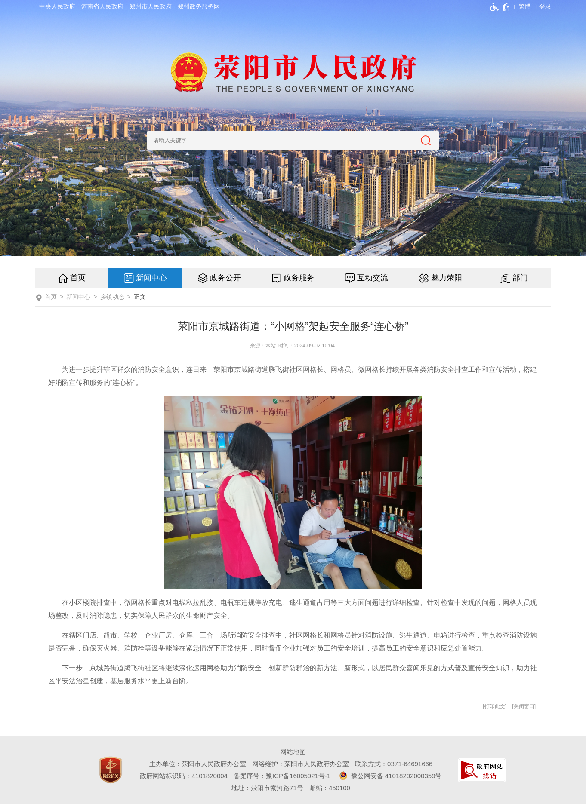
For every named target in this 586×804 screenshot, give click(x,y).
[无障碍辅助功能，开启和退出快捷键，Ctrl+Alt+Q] (500, 7)
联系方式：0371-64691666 (393, 763)
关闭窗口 (524, 706)
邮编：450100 (329, 788)
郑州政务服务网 (199, 6)
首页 (78, 277)
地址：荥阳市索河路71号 (267, 788)
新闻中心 (151, 277)
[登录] (545, 6)
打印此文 (494, 706)
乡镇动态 (112, 296)
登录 (545, 6)
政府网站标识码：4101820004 (183, 775)
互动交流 (372, 277)
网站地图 (293, 751)
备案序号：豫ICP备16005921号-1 (282, 775)
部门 (520, 277)
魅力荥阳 (446, 277)
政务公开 (225, 277)
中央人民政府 (57, 6)
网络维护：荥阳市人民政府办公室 (300, 763)
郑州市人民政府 (151, 6)
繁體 (525, 6)
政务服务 (299, 277)
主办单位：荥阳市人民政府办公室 (197, 763)
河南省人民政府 (102, 6)
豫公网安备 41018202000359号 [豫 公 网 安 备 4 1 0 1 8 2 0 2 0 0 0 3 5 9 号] (388, 775)
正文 (140, 296)
